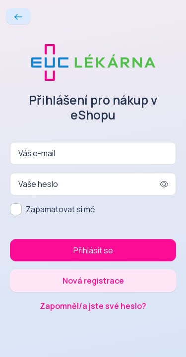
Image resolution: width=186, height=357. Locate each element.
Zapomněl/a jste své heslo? (93, 305)
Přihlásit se (93, 250)
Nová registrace (93, 280)
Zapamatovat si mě (60, 209)
